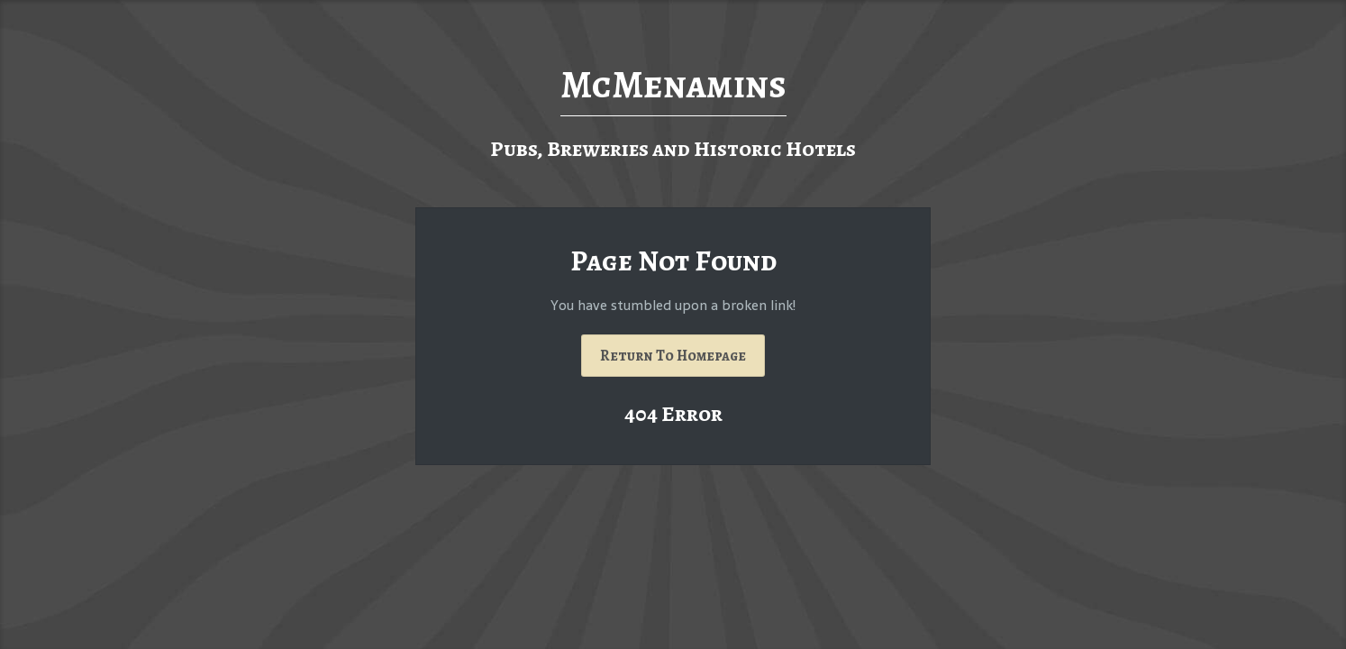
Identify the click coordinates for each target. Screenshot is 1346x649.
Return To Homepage (673, 355)
